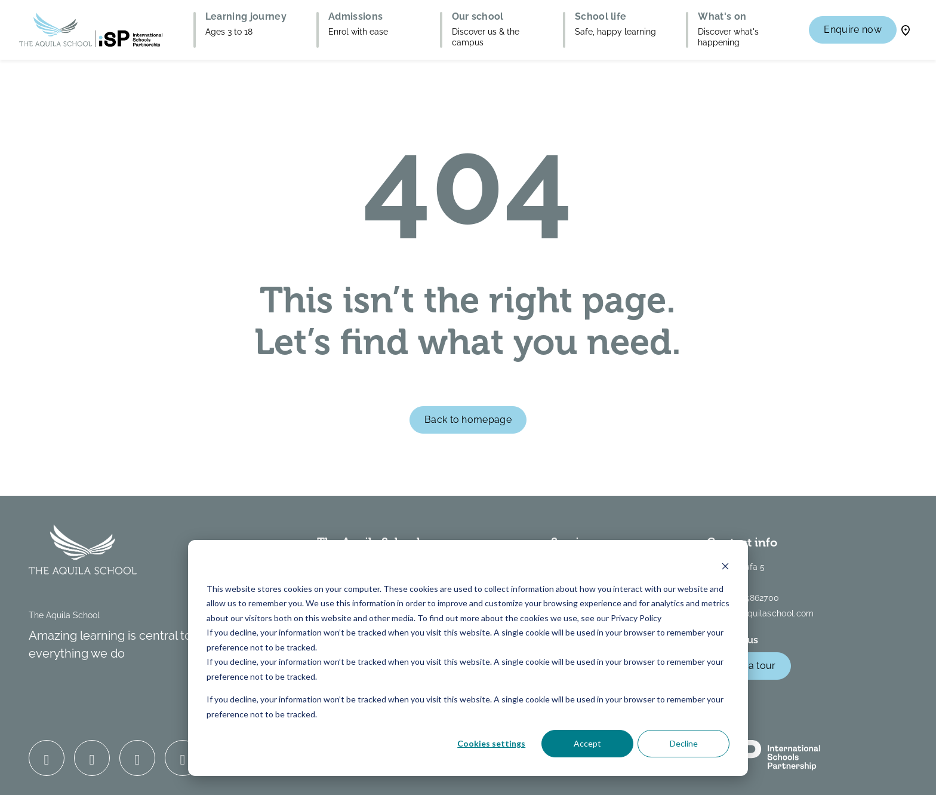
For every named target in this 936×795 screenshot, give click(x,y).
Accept (587, 743)
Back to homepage (468, 419)
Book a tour (749, 665)
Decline (684, 743)
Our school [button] (478, 17)
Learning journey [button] (246, 17)
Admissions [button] (355, 17)
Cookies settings (491, 743)
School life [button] (601, 17)
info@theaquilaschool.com (760, 613)
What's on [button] (722, 17)
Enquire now (853, 29)
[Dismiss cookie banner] (725, 565)
